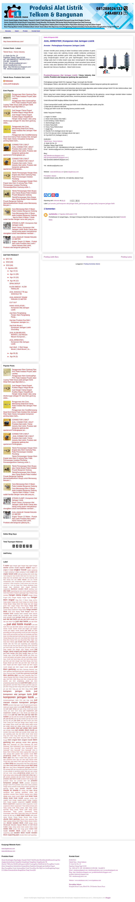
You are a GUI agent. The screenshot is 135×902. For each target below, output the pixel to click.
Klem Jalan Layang (22, 752)
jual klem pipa (26, 683)
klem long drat (33, 752)
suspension (18, 806)
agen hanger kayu (23, 565)
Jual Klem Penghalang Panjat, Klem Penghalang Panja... (19, 315)
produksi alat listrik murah (11, 779)
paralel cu (11, 771)
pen (29, 771)
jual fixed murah (30, 647)
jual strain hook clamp (15, 711)
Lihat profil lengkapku (11, 84)
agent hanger (33, 565)
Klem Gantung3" (16, 748)
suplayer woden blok (30, 798)
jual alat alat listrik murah (26, 619)
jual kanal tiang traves (30, 659)
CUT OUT (13, 302)
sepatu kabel (14, 788)
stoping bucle (29, 794)
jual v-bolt (14, 722)
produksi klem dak (23, 781)
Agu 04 (13, 356)
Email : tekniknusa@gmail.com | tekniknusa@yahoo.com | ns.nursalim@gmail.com (93, 870)
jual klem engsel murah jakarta (23, 667)
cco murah (33, 579)
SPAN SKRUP (14, 283)
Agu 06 (13, 281)
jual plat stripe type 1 (14, 705)
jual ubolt (17, 720)
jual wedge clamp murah (11, 724)
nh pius (5, 771)
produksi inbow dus (9, 781)
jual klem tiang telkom (26, 689)
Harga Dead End (17, 604)
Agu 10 (13, 277)
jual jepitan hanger (20, 657)
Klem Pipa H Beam (18, 757)
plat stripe (22, 775)
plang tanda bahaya (13, 775)
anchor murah (14, 567)
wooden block (14, 831)
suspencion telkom (8, 806)
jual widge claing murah (22, 726)
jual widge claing (8, 726)
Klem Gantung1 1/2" (13, 744)
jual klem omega (26, 679)
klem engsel (12, 740)
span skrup (33, 790)
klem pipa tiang (23, 761)
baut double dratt (18, 576)
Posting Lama (126, 257)
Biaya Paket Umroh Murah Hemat (80, 892)
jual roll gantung (25, 705)
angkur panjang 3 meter (22, 572)
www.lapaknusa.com (8, 848)
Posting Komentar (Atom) (92, 264)
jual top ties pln (8, 720)
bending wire (33, 578)
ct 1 (9, 585)
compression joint (8, 581)
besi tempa (6, 579)
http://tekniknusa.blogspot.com (53, 155)
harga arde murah (17, 602)
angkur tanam (8, 574)
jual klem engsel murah (19, 664)
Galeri (17, 31)
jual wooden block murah (24, 730)
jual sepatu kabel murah (14, 707)
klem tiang (9, 763)
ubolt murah (25, 815)
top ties (9, 815)
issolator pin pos (18, 615)
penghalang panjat (23, 773)
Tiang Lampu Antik (9, 808)
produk (8, 777)
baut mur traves (24, 578)
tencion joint (33, 806)
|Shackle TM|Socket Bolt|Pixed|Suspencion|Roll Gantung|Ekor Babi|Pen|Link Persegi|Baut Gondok (30, 864)
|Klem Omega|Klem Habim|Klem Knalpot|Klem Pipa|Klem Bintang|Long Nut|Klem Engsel (28, 866)
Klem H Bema (11, 752)
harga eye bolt (28, 604)
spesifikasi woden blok (29, 792)
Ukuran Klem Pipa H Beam (20, 821)
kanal (31, 734)
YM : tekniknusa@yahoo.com (78, 876)
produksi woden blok (18, 786)
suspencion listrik (20, 804)
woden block (20, 827)
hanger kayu (26, 597)
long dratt (19, 769)
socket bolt (24, 790)
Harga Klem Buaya (22, 606)
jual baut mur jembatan (25, 634)
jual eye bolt (11, 645)
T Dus (23, 806)
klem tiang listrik (12, 765)
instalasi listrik (18, 613)
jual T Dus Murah (22, 713)
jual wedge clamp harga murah (27, 722)
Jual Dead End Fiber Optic (26, 640)
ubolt (18, 815)
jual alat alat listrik (10, 619)
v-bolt (26, 823)
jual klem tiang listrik (18, 686)
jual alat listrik (22, 621)
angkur (28, 567)
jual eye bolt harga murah (23, 645)
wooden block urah (25, 835)
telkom (28, 806)
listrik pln (13, 769)
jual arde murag (30, 632)
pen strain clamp (11, 773)
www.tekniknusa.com (57, 172)
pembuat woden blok (21, 771)
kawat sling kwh (21, 737)
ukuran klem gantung (11, 819)
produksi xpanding (29, 786)
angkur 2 (34, 567)
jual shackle (26, 707)
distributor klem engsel (22, 587)
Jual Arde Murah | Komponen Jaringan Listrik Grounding (20, 327)
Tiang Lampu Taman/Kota (22, 811)
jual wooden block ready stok (28, 732)
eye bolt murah (21, 591)
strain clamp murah (14, 796)
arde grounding (22, 574)
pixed (32, 773)
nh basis (34, 769)
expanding (14, 591)
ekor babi (6, 591)
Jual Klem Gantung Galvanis (25, 669)
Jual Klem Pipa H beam (19, 685)
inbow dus (34, 611)
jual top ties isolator (20, 718)
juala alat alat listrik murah (20, 734)
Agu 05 (13, 353)
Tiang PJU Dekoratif (31, 813)
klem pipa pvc (17, 759)
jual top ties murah (31, 718)
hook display (16, 611)
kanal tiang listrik (15, 736)
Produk (25, 31)
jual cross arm (16, 638)
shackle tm (7, 790)
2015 (8, 265)
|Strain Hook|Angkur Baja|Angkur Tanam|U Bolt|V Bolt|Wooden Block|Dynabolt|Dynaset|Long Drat (31, 860)
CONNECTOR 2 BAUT (20, 159)
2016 (8, 262)
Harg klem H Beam (21, 600)
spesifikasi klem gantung (11, 792)
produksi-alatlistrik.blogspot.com (78, 874)
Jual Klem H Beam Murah (20, 677)
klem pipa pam (29, 757)
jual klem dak (16, 663)
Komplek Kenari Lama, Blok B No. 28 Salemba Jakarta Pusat (87, 886)
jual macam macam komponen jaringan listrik (20, 702)
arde (15, 574)
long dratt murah (27, 769)
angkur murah (20, 570)
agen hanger (13, 565)
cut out (13, 585)
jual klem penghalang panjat (19, 681)
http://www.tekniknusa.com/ (13, 41)
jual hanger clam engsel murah (23, 649)
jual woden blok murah (28, 728)
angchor (22, 567)
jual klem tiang (7, 686)
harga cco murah (28, 602)
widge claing (12, 827)
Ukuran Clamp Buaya (15, 817)
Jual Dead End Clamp (27, 638)
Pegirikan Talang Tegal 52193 (77, 866)
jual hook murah (21, 655)
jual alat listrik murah (19, 624)
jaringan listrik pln (22, 617)
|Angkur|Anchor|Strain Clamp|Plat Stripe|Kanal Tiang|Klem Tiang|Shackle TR (24, 862)
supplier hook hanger (10, 800)
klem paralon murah (27, 754)
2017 (8, 259)
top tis (14, 815)
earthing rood (33, 589)
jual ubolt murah (26, 720)
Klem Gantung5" (15, 750)
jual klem (6, 661)
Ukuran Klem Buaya (30, 817)
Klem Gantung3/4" (27, 748)
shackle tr (17, 790)
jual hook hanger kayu (23, 653)
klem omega (7, 754)
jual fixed (34, 645)
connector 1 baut (8, 583)
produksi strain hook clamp (23, 785)
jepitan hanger (33, 617)
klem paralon (16, 754)
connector (34, 581)
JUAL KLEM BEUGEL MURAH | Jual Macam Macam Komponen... (18, 335)
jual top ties (10, 718)
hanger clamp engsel (18, 595)
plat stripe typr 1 (31, 775)
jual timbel (31, 713)
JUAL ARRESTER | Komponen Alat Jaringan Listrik (19, 342)
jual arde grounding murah (17, 632)
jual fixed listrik (7, 647)
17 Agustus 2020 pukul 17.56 (67, 214)
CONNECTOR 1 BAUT (20, 145)
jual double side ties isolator (24, 642)
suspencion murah (31, 804)
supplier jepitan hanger (24, 800)
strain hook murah (16, 798)
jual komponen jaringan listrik (88, 203)
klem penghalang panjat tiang (27, 755)
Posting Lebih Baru (51, 257)
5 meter (6, 565)
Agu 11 (13, 274)
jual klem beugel (14, 661)
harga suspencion (13, 609)
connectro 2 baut (19, 583)
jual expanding (22, 644)
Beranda (8, 31)
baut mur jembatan (12, 578)
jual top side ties (18, 715)
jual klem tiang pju (12, 689)
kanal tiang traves (27, 736)
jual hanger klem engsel (28, 651)
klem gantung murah (19, 742)
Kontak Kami (36, 31)
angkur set (33, 572)
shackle (22, 788)
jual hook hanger (9, 653)
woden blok (7, 829)
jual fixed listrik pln (18, 647)
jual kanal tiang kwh (17, 659)
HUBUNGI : (73, 860)
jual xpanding (7, 734)
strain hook (24, 796)
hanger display (16, 597)
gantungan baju (24, 593)
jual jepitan (11, 657)
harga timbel (22, 609)
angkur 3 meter (8, 570)
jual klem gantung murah (26, 673)
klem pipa (7, 757)
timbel (5, 815)
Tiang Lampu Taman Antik (19, 809)
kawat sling (12, 737)
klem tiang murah (23, 765)
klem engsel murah (25, 740)
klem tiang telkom (11, 767)
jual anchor (31, 627)
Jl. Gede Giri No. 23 (75, 864)
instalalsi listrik (8, 613)
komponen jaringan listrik (106, 203)
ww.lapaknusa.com (72, 172)
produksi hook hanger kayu (29, 779)
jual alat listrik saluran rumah (18, 627)
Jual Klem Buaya (25, 661)
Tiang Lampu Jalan (22, 808)
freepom (16, 593)
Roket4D (123, 217)
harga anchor (33, 600)
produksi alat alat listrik (18, 777)
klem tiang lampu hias (20, 763)
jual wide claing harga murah (28, 724)
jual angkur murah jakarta (16, 630)
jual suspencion (28, 711)
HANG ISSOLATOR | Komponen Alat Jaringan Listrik (19, 308)
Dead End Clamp (21, 585)
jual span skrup (11, 709)
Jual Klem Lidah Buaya (13, 679)
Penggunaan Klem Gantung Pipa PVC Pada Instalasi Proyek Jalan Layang (24, 96)
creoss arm (27, 583)
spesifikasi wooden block (11, 794)
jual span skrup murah (24, 709)
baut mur (26, 576)
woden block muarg (31, 827)
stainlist (21, 794)
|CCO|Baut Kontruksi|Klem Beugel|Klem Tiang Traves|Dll (19, 870)
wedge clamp (33, 823)
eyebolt (28, 591)
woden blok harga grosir (20, 829)
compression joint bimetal (23, 581)
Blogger (108, 898)
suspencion (11, 804)
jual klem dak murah (27, 663)
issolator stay (28, 615)
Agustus (11, 268)
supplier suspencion (18, 802)
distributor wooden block (19, 589)
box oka (14, 579)
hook (9, 611)
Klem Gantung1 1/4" (27, 744)
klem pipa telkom (13, 761)
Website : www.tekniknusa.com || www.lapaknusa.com (85, 880)
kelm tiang (30, 737)
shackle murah (31, 788)
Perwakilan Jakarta (50, 176)
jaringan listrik (11, 617)
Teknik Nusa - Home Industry (53, 141)
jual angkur (26, 628)
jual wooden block (8, 730)
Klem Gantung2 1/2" (27, 746)
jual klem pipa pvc (31, 685)
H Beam (31, 593)
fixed (32, 591)
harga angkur (7, 602)
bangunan (9, 576)
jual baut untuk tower (19, 636)
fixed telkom (10, 593)
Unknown (9, 81)
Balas (50, 220)
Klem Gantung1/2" (15, 746)
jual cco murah (30, 636)
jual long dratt (28, 700)
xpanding (33, 835)
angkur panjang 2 (9, 572)
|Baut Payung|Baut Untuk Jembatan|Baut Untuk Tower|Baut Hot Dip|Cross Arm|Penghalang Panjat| (30, 868)
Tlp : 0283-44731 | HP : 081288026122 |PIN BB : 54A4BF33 (87, 868)
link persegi (6, 769)
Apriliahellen (53, 214)
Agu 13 (13, 271)
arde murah (30, 574)
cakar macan (21, 579)
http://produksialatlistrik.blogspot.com (56, 157)
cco (28, 579)
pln (4, 777)
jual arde (28, 630)
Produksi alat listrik (31, 777)
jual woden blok (13, 728)
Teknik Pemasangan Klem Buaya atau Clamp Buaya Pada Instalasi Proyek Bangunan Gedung (24, 193)
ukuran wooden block (15, 823)
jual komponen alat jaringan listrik (67, 203)
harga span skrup (15, 607)
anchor (5, 567)
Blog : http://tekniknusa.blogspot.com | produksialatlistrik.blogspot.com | (90, 872)
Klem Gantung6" (26, 750)
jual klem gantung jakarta (26, 671)
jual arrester (52, 203)
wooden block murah (22, 833)
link (36, 767)
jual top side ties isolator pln (17, 717)
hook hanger (25, 611)
